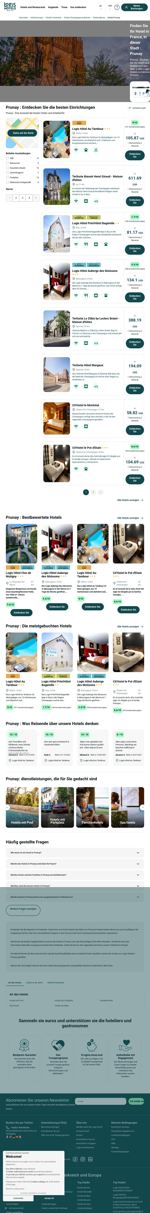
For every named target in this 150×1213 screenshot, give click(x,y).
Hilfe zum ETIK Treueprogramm (55, 1103)
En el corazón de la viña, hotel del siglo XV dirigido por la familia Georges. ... (128, 559)
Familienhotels (106, 968)
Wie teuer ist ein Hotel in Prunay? (26, 820)
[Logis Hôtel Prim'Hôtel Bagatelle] (56, 201)
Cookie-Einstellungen (120, 1103)
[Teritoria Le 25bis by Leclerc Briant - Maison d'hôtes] (56, 296)
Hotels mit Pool (16, 968)
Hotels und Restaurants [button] (33, 7)
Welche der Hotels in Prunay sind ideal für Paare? (33, 831)
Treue (64, 7)
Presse (79, 1103)
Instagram (82, 1126)
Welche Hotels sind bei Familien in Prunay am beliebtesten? (38, 842)
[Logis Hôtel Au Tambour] (56, 107)
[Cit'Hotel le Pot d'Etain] (56, 431)
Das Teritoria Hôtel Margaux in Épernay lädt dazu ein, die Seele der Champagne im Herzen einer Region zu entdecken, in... (96, 344)
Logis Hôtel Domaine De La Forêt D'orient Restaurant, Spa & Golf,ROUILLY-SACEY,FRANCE (128, 1172)
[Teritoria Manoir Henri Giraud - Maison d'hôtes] (56, 154)
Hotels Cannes (83, 1172)
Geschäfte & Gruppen (86, 1111)
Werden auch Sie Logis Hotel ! (89, 1094)
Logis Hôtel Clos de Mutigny (18, 542)
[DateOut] (65, 55)
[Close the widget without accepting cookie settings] (17, 1152)
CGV (113, 1107)
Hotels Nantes (83, 1155)
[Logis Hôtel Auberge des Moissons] (56, 249)
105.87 (135, 105)
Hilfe (113, 1111)
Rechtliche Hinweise (120, 1094)
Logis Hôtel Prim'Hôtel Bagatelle (96, 191)
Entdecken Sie (134, 123)
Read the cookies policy (15, 1189)
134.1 (135, 247)
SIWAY (108, 1206)
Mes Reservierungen (50, 1094)
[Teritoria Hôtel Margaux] (56, 342)
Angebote (53, 7)
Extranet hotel (82, 1099)
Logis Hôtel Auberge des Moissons (55, 542)
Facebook (75, 1126)
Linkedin (90, 1126)
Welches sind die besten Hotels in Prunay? (30, 853)
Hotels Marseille (84, 1159)
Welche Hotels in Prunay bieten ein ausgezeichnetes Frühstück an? (42, 864)
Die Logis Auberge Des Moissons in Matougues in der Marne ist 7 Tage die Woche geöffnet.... (57, 556)
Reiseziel (9, 50)
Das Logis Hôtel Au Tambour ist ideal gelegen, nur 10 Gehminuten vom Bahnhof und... (92, 556)
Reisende (80, 50)
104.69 (135, 429)
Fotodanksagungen (120, 1119)
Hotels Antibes (83, 1163)
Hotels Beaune (83, 1167)
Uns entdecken (78, 7)
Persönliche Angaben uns (122, 1099)
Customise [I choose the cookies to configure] (18, 1198)
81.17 (135, 200)
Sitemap (115, 1115)
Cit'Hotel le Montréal (86, 373)
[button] (5, 1208)
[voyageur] (87, 55)
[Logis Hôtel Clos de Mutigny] (21, 511)
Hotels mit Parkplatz (64, 968)
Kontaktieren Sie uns (50, 1099)
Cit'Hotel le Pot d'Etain (90, 415)
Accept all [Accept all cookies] (49, 1198)
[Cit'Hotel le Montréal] (56, 386)
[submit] (136, 1069)
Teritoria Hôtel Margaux (88, 333)
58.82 (135, 380)
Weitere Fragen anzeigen (23, 878)
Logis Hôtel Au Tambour (91, 96)
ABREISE (60, 50)
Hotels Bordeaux (84, 1176)
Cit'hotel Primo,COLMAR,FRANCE (128, 1179)
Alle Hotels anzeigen (130, 468)
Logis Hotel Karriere (85, 1115)
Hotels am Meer (62, 973)
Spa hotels (14, 973)
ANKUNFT (44, 50)
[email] (100, 1068)
